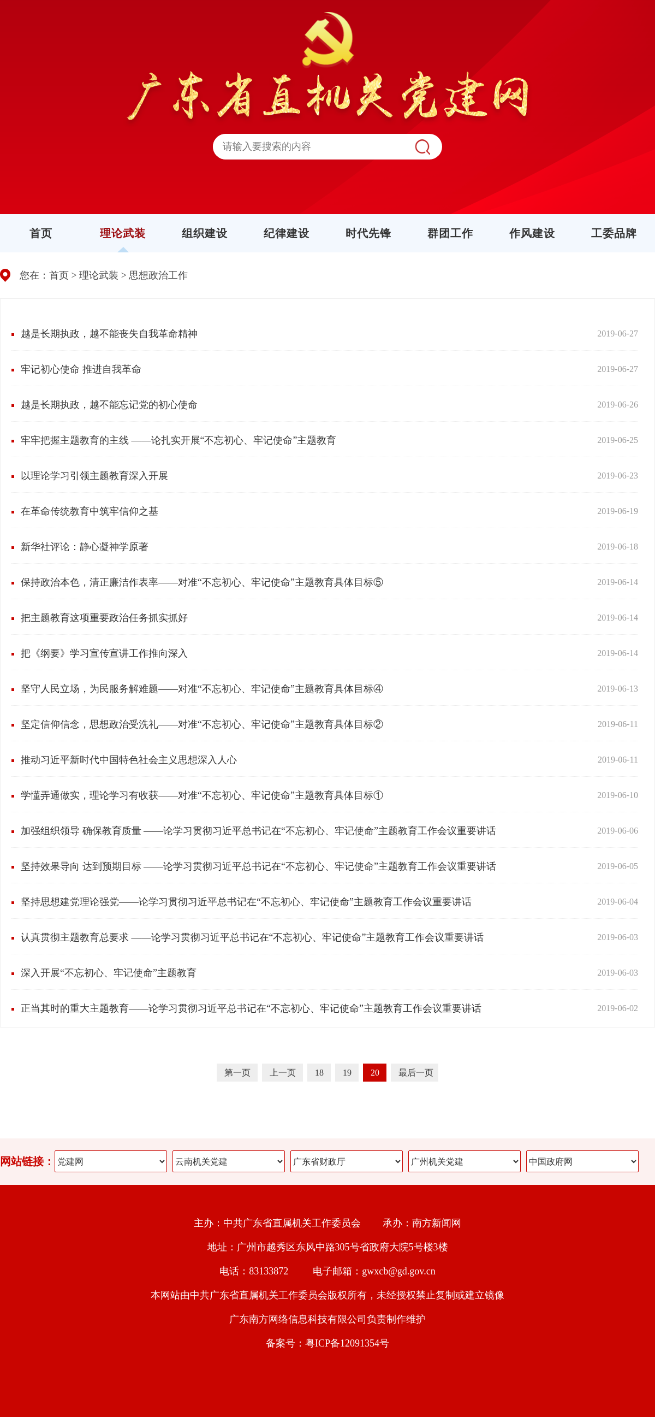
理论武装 (123, 233)
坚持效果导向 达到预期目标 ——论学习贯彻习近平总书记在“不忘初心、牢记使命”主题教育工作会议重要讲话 (258, 866)
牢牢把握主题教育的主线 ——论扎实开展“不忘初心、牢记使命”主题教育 (178, 440)
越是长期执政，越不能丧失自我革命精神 (109, 333)
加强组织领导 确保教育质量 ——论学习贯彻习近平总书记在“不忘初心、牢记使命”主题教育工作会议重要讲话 (258, 830)
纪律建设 (286, 233)
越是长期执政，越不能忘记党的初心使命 (109, 404)
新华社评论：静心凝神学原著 (84, 546)
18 (320, 1072)
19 (348, 1072)
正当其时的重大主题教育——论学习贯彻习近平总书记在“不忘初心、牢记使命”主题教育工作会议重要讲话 (251, 1008)
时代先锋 (368, 233)
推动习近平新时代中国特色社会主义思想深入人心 (129, 759)
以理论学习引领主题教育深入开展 (94, 475)
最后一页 (415, 1072)
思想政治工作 (158, 275)
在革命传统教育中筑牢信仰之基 (89, 511)
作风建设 (532, 233)
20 (376, 1072)
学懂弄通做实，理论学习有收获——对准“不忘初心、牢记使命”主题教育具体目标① (202, 795)
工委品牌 (614, 233)
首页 (40, 233)
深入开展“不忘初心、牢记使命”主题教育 (108, 972)
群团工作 (450, 233)
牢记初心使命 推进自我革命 (81, 369)
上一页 (284, 1072)
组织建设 (205, 233)
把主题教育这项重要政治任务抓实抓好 (104, 617)
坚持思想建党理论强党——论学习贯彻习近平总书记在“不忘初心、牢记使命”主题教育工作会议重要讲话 (246, 901)
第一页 (238, 1072)
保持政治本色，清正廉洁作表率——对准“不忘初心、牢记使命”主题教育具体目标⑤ (202, 582)
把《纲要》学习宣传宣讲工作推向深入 (104, 653)
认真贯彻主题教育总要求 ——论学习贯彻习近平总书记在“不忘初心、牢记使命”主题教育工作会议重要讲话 (252, 937)
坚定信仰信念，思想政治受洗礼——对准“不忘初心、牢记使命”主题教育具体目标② (202, 724)
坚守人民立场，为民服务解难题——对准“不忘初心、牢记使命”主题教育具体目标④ (202, 688)
